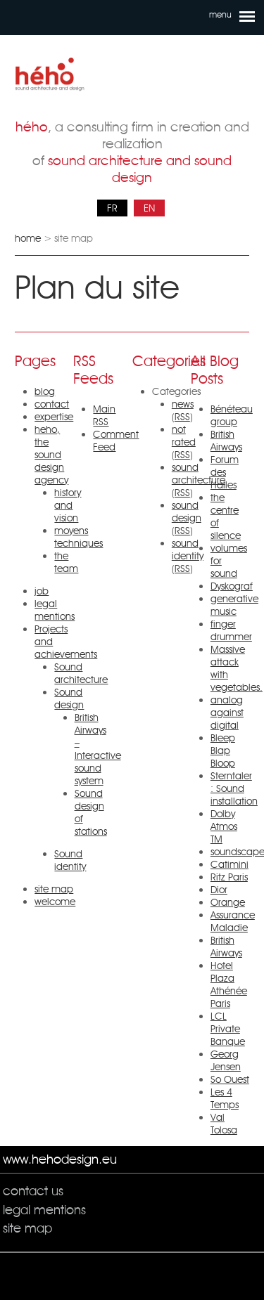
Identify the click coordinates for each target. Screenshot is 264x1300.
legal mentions (54, 610)
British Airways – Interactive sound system (98, 749)
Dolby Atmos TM (223, 826)
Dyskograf (231, 586)
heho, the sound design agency (51, 454)
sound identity (187, 549)
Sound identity (70, 860)
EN (149, 208)
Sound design (69, 698)
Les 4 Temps (224, 1098)
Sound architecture (81, 673)
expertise (53, 416)
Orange (227, 902)
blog (44, 391)
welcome (54, 901)
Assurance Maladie (232, 921)
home (28, 238)
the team (66, 562)
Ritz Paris (229, 877)
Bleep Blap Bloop (222, 750)
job (41, 591)
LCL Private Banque (227, 1029)
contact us (33, 1190)
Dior (218, 889)
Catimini (229, 864)
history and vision (67, 505)
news (183, 404)
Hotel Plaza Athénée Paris (228, 984)
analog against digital (227, 713)
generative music (234, 605)
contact (51, 404)
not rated (184, 435)
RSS (182, 416)
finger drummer (231, 630)
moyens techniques (78, 537)
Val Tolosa (223, 1123)
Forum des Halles (224, 472)
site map (53, 889)
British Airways (226, 440)
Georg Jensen (225, 1060)
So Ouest (229, 1079)
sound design (186, 511)
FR (112, 208)
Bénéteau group (231, 415)
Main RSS (104, 415)
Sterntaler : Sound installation (234, 788)
